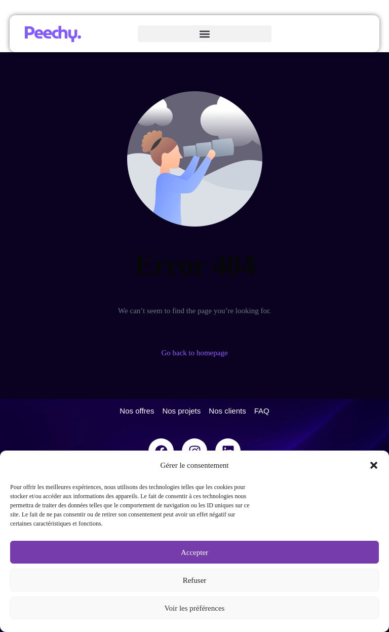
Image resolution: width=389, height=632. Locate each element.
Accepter (194, 552)
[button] (374, 465)
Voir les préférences (195, 608)
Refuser (195, 580)
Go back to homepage (194, 353)
